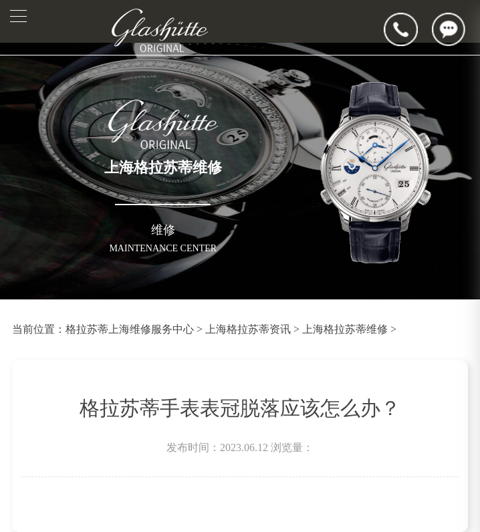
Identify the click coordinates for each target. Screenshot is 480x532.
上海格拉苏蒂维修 (345, 329)
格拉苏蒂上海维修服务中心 (130, 329)
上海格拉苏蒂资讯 (248, 329)
